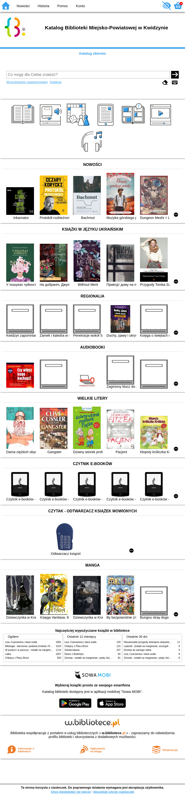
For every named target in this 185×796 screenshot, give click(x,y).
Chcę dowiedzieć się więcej (70, 792)
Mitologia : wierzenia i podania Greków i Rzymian (31, 646)
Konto (80, 6)
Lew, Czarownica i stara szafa (21, 642)
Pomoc (62, 6)
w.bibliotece (114, 733)
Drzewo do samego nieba (137, 650)
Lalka (8, 654)
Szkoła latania (72, 650)
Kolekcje (56, 82)
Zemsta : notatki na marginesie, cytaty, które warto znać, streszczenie (102, 658)
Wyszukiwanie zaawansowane (27, 82)
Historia (43, 6)
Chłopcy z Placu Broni (17, 658)
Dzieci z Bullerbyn (74, 654)
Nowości (23, 6)
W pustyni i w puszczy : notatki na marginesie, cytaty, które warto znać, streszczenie (50, 650)
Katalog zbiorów (92, 53)
